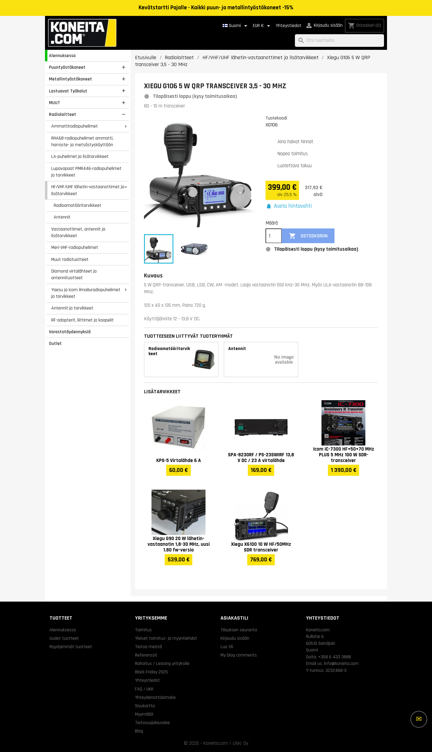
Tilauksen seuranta (238, 630)
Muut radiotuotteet (69, 259)
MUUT (54, 103)
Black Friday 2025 (151, 672)
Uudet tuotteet (64, 638)
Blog (139, 731)
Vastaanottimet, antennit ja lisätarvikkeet (78, 232)
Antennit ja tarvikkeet (72, 308)
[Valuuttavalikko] (262, 25)
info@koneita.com (341, 663)
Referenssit (146, 655)
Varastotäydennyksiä (70, 332)
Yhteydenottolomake (155, 697)
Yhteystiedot (289, 26)
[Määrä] (274, 235)
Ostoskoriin (308, 236)
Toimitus (143, 630)
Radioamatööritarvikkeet (77, 205)
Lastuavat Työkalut (68, 91)
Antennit (62, 217)
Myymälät (144, 714)
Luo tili (226, 647)
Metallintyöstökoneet (70, 79)
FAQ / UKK (144, 689)
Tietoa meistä (148, 647)
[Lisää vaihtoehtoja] (418, 719)
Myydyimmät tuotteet (71, 647)
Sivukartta (145, 706)
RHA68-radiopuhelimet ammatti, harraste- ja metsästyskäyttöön (82, 141)
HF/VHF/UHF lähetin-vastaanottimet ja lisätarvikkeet (87, 190)
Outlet (55, 343)
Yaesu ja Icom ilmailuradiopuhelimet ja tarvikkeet (85, 293)
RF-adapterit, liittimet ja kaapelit (82, 320)
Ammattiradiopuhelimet (74, 126)
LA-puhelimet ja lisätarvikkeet (80, 156)
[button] (289, 206)
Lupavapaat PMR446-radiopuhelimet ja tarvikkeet (86, 171)
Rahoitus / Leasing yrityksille (162, 663)
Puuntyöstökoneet (67, 67)
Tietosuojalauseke (152, 723)
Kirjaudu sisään (234, 638)
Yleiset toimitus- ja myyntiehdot (166, 638)
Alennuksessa (62, 56)
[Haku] (339, 40)
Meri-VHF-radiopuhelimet (74, 247)
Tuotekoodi (276, 118)
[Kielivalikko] (236, 25)
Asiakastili (234, 618)
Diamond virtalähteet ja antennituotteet (74, 274)
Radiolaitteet (62, 114)
